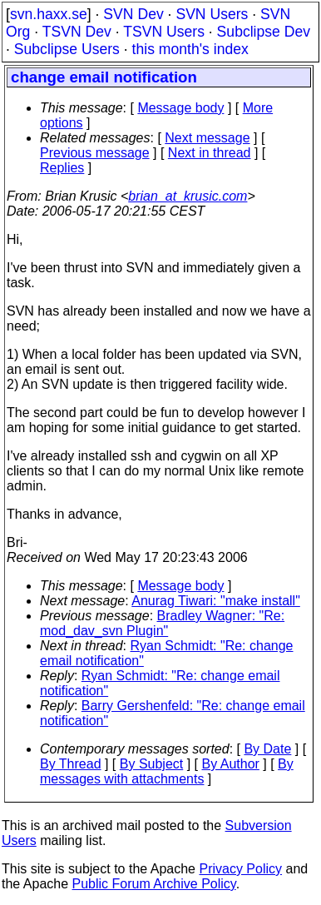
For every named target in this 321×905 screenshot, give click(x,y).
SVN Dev (133, 14)
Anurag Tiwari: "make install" (215, 601)
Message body (180, 108)
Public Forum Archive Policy (154, 884)
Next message (207, 138)
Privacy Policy (240, 869)
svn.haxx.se (48, 14)
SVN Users (211, 14)
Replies (62, 168)
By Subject (151, 764)
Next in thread (209, 153)
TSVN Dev (76, 31)
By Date (267, 749)
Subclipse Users (67, 49)
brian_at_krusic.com (187, 196)
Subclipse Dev (263, 31)
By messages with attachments (167, 771)
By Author (230, 764)
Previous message (95, 153)
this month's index (190, 49)
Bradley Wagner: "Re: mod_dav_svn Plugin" (162, 623)
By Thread (70, 764)
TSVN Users (164, 31)
